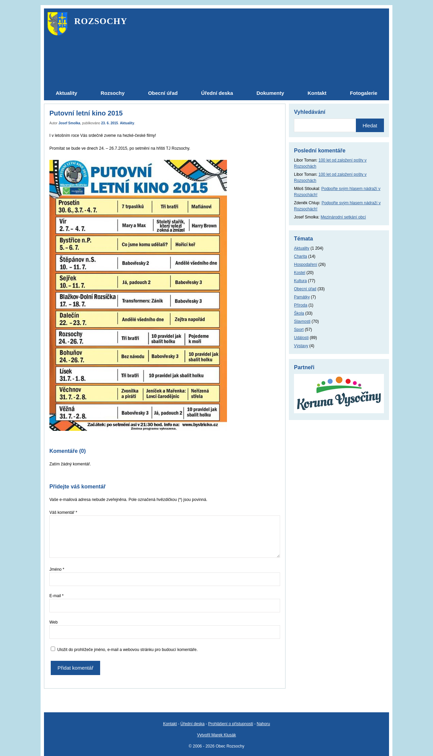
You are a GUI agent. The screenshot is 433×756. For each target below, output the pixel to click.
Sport (299, 329)
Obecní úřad (305, 289)
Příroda (300, 305)
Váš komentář (63, 512)
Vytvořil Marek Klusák (216, 735)
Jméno (56, 569)
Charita (300, 256)
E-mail (56, 595)
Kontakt (170, 723)
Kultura (300, 280)
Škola (299, 313)
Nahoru (263, 723)
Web (53, 622)
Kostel (299, 272)
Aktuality (127, 123)
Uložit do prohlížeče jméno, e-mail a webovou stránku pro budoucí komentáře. (127, 649)
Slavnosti (302, 321)
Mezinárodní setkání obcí (343, 217)
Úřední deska (192, 723)
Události (301, 337)
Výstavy (301, 345)
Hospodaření (305, 264)
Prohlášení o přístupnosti (230, 723)
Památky (302, 297)
